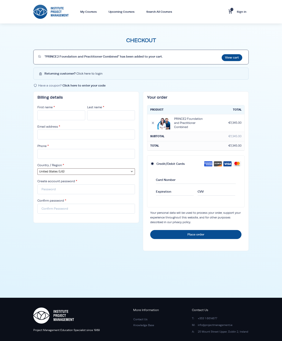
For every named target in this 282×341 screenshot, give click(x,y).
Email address (48, 125)
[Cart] (230, 11)
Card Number (165, 178)
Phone (43, 145)
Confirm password (51, 199)
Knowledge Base (143, 325)
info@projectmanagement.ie (215, 325)
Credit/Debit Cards (170, 162)
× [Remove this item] (153, 121)
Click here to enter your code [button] (84, 84)
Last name (95, 106)
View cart (232, 56)
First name (46, 106)
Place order (195, 233)
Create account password (57, 180)
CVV (201, 190)
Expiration (163, 190)
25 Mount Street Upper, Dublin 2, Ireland (223, 331)
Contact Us (140, 319)
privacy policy (181, 221)
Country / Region (50, 164)
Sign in (241, 11)
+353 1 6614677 (207, 318)
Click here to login (89, 72)
